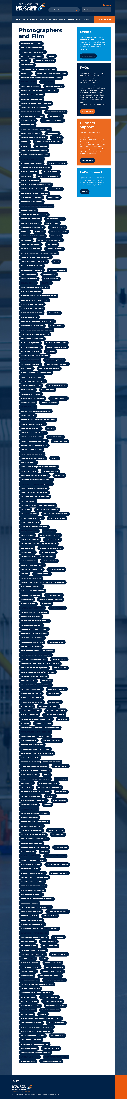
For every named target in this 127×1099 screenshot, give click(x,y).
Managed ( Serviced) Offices (32, 591)
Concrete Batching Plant (31, 202)
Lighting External (28, 561)
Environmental (56, 326)
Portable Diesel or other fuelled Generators (40, 727)
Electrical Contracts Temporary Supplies (38, 296)
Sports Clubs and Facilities (32, 890)
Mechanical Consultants (31, 625)
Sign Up (85, 192)
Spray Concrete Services (31, 894)
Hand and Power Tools (30, 428)
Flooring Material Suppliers (32, 381)
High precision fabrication (32, 454)
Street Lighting (50, 916)
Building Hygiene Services (31, 99)
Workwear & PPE (28, 1061)
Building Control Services (32, 95)
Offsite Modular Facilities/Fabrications (37, 672)
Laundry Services (53, 539)
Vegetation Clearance (55, 1005)
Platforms (62, 719)
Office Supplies (60, 668)
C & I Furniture (55, 116)
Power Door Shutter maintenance (35, 736)
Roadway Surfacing (29, 804)
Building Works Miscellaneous (33, 107)
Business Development (56, 112)
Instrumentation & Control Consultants (38, 505)
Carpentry (56, 137)
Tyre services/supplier (30, 988)
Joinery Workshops (29, 531)
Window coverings (29, 1048)
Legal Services (27, 548)
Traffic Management (54, 967)
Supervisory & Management (32, 924)
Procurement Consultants (32, 745)
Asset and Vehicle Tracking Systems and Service (41, 78)
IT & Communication (57, 518)
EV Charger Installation (56, 343)
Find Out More (87, 111)
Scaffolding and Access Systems (34, 822)
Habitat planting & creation (33, 424)
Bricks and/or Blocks (30, 86)
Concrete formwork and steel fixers (36, 206)
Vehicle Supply (27, 1014)
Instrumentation (28, 501)
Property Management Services (34, 766)
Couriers (24, 231)
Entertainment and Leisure (32, 326)
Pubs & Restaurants (29, 775)
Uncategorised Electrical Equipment (36, 993)
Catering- (25, 146)
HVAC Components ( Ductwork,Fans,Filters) (39, 467)
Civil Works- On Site (57, 163)
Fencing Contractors (30, 360)
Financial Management (30, 364)
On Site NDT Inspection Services (34, 676)
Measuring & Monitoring (31, 616)
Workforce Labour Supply (56, 1057)
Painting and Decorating (31, 689)
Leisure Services (27, 552)
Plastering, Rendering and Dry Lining (36, 719)
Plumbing (25, 723)
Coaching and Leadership (48, 176)
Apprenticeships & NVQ (44, 60)
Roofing (47, 804)
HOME (18, 19)
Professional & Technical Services (35, 749)
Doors (56, 261)
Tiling (43, 958)
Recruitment (26, 787)
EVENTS (71, 19)
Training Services (28, 971)
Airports (25, 60)
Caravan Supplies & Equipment (33, 137)
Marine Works (27, 599)
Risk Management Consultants (33, 800)
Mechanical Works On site (32, 642)
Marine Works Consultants (50, 599)
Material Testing (57, 608)
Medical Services (56, 642)
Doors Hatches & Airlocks (32, 266)
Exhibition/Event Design (31, 347)
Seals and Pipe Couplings (31, 830)
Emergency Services (29, 317)
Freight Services (28, 403)
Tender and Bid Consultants (32, 954)
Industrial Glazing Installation (34, 492)
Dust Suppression (51, 278)
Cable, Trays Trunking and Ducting (35, 129)
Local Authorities (56, 569)
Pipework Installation (30, 710)
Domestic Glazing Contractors (34, 261)
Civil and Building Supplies (32, 159)
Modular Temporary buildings (33, 659)
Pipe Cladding (55, 702)
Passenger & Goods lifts (31, 693)
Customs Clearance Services (33, 236)
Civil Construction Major (31, 163)
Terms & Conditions (42, 1094)
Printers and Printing (52, 740)
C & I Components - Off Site (32, 116)
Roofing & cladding (29, 809)
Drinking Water (49, 274)
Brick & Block (47, 82)
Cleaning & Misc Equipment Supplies (35, 167)
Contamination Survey (30, 223)
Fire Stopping (26, 368)
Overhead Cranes (28, 680)
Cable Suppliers (27, 125)
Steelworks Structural (31, 911)
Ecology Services (28, 283)
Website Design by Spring (53, 1094)
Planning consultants (56, 710)
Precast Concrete (28, 740)
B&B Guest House (28, 82)
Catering (24, 142)
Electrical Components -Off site (34, 287)
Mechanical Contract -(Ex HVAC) (34, 629)
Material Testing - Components (34, 612)
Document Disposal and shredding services (39, 253)
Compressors (53, 197)
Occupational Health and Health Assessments (40, 663)
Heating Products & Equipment (33, 441)
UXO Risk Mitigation (49, 997)
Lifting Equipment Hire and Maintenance (37, 556)
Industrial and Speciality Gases (34, 488)
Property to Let (60, 766)
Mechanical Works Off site (32, 638)
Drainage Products (57, 270)
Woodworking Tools (29, 1057)
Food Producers (28, 390)
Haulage (50, 428)
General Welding (28, 407)
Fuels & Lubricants (49, 403)
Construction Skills (55, 219)
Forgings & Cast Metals (30, 394)
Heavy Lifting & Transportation (34, 445)
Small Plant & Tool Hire (55, 856)
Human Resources (28, 462)
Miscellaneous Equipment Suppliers (35, 655)
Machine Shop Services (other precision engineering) (42, 582)
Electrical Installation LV (32, 308)
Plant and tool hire (29, 715)
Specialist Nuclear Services (32, 881)
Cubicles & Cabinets (59, 231)
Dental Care (26, 240)
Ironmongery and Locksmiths (55, 514)
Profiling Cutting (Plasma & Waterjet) (37, 753)
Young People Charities (51, 1061)
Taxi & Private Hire (28, 946)
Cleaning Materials (29, 172)
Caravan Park (52, 133)
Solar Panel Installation (57, 864)
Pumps (46, 775)
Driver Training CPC (29, 278)
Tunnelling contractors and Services (37, 984)
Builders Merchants (54, 86)
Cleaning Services (51, 172)
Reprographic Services (30, 796)
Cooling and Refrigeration (32, 227)
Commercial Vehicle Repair (32, 189)
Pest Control (53, 693)
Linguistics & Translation (31, 569)
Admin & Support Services (31, 48)
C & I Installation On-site (52, 120)
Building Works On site (30, 112)
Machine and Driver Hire (31, 578)
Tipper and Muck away (30, 967)
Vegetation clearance (30, 1005)
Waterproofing (57, 1035)
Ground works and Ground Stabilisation (38, 420)
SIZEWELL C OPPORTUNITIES (40, 19)
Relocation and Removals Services (35, 792)
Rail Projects (26, 783)
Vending (43, 1014)
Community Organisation (31, 197)
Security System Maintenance (33, 834)
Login (107, 5)
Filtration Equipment (54, 360)
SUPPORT (62, 19)
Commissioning (55, 189)
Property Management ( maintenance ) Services (40, 762)
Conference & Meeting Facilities (34, 214)
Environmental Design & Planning (35, 334)
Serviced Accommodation (31, 843)
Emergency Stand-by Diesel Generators (37, 321)
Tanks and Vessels (48, 941)
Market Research (28, 603)
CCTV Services (41, 146)
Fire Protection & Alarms (56, 364)
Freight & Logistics (58, 398)
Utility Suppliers (28, 997)
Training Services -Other (52, 971)
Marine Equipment (54, 595)
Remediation (61, 792)
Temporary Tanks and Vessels (33, 950)
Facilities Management (30, 351)
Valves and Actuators (53, 1001)
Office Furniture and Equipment (34, 668)
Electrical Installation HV (32, 304)
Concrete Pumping (28, 210)
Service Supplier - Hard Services (34, 839)
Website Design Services (31, 1040)
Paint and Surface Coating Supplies (35, 685)
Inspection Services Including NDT (35, 497)
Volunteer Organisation (31, 1023)
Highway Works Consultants (33, 458)
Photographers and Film (31, 698)
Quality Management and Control (35, 779)
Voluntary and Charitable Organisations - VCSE (41, 1018)
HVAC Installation (50, 471)
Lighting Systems (50, 561)
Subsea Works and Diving (31, 920)
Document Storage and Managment (35, 257)
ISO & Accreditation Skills (31, 518)
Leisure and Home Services (50, 548)
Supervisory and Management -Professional (39, 928)
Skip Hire (44, 852)
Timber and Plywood (29, 963)
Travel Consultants (29, 980)
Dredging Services (28, 274)
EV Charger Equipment (30, 343)
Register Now (105, 19)
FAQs (78, 19)
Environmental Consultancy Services (36, 330)
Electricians (54, 313)
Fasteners (50, 351)
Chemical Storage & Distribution (34, 154)
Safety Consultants (29, 817)
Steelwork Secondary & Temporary (35, 907)
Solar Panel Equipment (30, 864)
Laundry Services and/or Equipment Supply (38, 544)
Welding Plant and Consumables (34, 1044)
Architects (25, 73)
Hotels (55, 458)
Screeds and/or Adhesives (31, 826)
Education (46, 283)
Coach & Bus (26, 176)
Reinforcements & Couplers (49, 787)
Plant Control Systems (54, 715)
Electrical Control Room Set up (34, 300)
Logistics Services (42, 574)
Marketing (46, 603)
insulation (25, 509)
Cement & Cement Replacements (34, 150)
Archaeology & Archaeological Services (38, 69)
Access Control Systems (31, 43)
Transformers (27, 976)
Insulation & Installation (47, 509)
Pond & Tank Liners (43, 723)
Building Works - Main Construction (36, 103)
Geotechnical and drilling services (35, 411)
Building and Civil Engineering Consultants (39, 90)
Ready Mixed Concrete (48, 783)
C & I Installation (28, 120)
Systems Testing (27, 941)
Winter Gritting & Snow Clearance (35, 1052)
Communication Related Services (34, 193)
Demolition (55, 236)
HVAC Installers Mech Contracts (34, 475)
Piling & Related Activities (32, 702)
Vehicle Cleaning (28, 1010)
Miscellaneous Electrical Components (37, 651)
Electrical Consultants (31, 291)
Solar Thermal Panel (29, 869)
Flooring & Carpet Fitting (31, 377)
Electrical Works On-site (31, 313)
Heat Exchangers (56, 437)
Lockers (24, 574)
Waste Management (56, 1023)
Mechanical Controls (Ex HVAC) (34, 633)
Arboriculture (27, 65)
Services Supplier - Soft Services (34, 847)
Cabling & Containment (30, 133)
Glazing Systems (28, 415)
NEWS (55, 19)
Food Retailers (47, 390)
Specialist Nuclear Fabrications (34, 877)
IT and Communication (30, 522)
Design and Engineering (30, 244)
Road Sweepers (59, 800)
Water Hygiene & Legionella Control (36, 1031)
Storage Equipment (29, 916)
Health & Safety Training (31, 437)
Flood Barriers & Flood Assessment (36, 373)
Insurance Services (29, 514)
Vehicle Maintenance (50, 1010)
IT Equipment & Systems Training (34, 527)
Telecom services (50, 946)
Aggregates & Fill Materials (32, 52)
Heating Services (60, 441)
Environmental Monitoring (32, 338)
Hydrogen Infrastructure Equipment (36, 479)
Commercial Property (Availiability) (35, 184)
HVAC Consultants (28, 471)
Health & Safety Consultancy (33, 432)
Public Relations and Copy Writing (35, 770)
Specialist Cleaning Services (32, 873)
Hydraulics (59, 475)
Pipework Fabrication (48, 706)
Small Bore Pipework (30, 856)
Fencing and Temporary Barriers (34, 355)
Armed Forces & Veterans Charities (51, 73)
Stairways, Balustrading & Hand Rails (36, 899)
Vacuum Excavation (29, 1001)
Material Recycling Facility (32, 608)
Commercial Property (30, 180)
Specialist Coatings (59, 873)
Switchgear (58, 937)
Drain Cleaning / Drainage (31, 270)
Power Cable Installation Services (35, 732)
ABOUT (25, 19)
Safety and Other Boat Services (34, 813)
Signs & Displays (27, 852)
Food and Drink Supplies (31, 385)
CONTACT (85, 19)
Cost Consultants (57, 227)
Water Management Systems (32, 1035)
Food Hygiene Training (57, 385)
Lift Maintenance (48, 552)
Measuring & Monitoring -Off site (34, 621)
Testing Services (28, 958)
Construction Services (30, 219)
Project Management (30, 757)
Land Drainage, (27, 535)
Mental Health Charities (31, 646)
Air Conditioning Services (31, 56)
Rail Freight (61, 779)
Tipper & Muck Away (53, 963)
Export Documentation (56, 347)
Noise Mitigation (59, 659)
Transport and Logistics (50, 976)
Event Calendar (88, 56)
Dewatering (52, 244)
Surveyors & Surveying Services (34, 933)
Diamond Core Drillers (30, 249)
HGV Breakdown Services (31, 450)
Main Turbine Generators (31, 586)
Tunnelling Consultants (55, 980)
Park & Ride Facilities (56, 689)
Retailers (50, 796)
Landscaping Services (30, 539)
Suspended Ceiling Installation (34, 937)
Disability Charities (54, 249)
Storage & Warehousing (58, 911)
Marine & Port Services (30, 595)
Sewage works (61, 847)
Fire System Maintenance (49, 368)
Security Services (55, 830)
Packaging (46, 680)
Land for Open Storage (49, 535)
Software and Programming (32, 860)
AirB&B (51, 56)
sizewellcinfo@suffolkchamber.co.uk (93, 104)
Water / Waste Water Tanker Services (36, 1027)
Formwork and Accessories (32, 398)
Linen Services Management (32, 565)
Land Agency (49, 531)
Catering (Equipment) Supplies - (48, 142)
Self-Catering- (58, 834)
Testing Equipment (58, 954)
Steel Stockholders (29, 903)
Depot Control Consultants (49, 240)
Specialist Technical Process (33, 886)
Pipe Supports (27, 706)
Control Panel (52, 223)
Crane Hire (39, 231)
